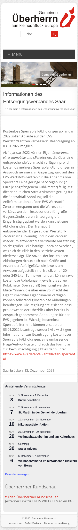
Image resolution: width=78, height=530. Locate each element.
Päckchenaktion (29, 400)
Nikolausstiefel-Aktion (33, 424)
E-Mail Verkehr (32, 523)
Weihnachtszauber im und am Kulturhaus (46, 436)
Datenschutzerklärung (57, 523)
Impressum (15, 523)
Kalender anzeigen (17, 474)
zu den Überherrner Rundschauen (31, 497)
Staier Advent (27, 448)
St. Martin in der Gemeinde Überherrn (43, 412)
